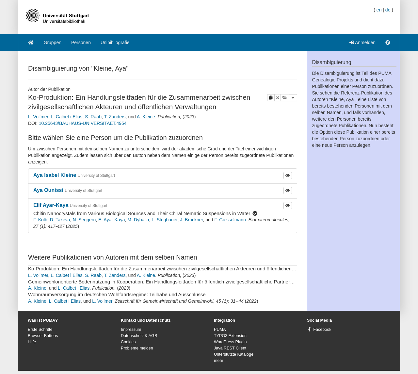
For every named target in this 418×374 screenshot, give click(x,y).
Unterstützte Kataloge (233, 354)
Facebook (322, 329)
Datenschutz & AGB (139, 335)
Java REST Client (230, 348)
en (379, 9)
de (388, 9)
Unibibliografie (115, 42)
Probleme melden (137, 348)
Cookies (128, 342)
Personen (81, 42)
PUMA (220, 329)
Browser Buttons (43, 335)
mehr (218, 360)
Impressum (131, 329)
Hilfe (32, 342)
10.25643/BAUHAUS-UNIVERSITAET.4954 (83, 123)
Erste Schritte (40, 329)
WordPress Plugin (230, 342)
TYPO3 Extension (230, 335)
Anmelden (362, 42)
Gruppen (52, 42)
